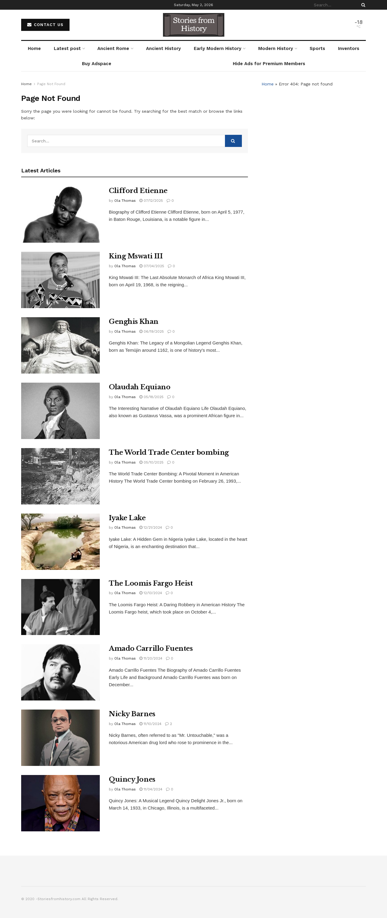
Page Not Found (51, 84)
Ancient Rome (113, 48)
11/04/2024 (150, 789)
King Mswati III (136, 256)
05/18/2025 (151, 397)
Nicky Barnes (132, 714)
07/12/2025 (151, 200)
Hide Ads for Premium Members (269, 63)
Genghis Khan (133, 322)
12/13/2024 (150, 593)
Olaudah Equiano (139, 387)
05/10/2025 (151, 462)
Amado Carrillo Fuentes (151, 648)
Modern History (275, 48)
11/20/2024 (150, 658)
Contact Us (45, 24)
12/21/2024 (150, 527)
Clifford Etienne (138, 191)
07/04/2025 (151, 266)
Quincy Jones (132, 779)
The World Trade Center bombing (169, 452)
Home (34, 48)
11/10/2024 (150, 724)
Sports (317, 48)
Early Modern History (217, 48)
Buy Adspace (96, 63)
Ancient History (163, 48)
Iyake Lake (127, 518)
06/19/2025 (151, 331)
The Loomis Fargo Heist (151, 583)
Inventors (348, 48)
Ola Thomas (125, 200)
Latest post (67, 48)
